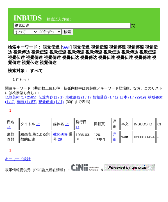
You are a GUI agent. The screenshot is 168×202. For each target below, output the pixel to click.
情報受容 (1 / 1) (105, 97)
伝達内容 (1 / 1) (51, 97)
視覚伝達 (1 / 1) (51, 102)
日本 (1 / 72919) (133, 97)
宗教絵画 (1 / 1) (78, 97)
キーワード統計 (18, 159)
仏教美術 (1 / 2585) (20, 97)
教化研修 (60, 134)
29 (60, 139)
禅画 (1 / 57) (27, 102)
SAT (66, 47)
